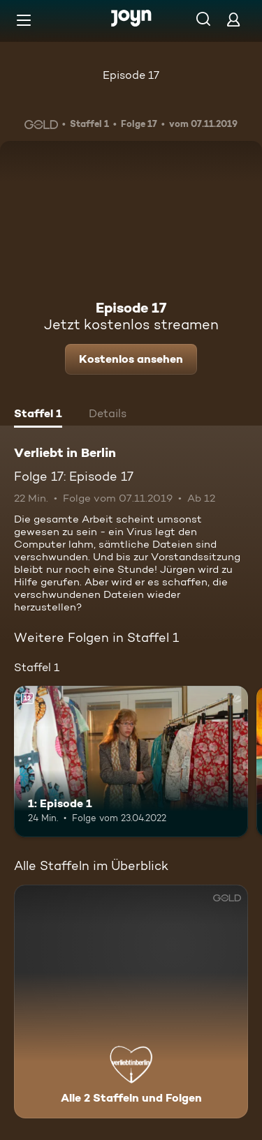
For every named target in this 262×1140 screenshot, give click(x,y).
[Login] (233, 19)
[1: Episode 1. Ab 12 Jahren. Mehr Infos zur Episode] (131, 762)
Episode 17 (131, 75)
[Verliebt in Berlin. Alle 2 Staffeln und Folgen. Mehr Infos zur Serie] (131, 1001)
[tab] (38, 415)
